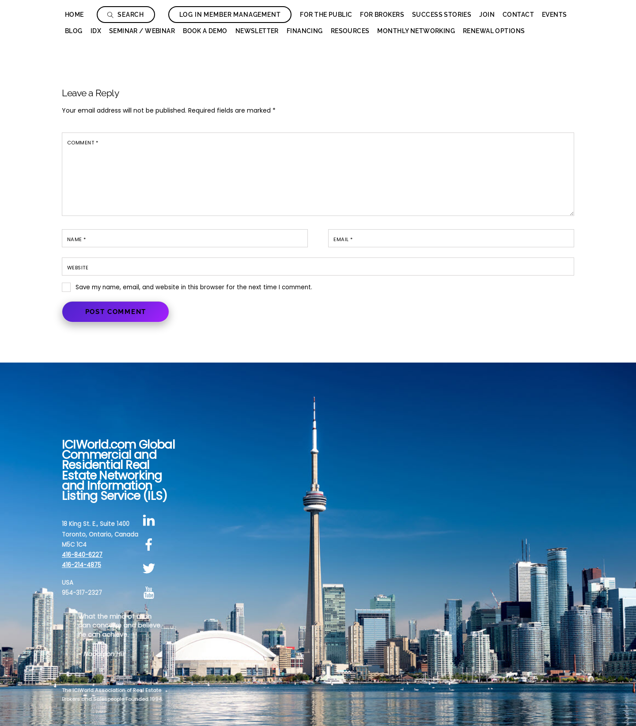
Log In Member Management (230, 14)
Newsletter (257, 30)
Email (342, 239)
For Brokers (382, 14)
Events (554, 14)
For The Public (326, 14)
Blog (74, 30)
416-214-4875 (81, 565)
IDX (96, 30)
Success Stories (441, 14)
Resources (350, 30)
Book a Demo (205, 30)
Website (77, 267)
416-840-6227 (82, 555)
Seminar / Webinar (142, 30)
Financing (305, 30)
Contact (518, 14)
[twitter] (150, 569)
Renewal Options (494, 30)
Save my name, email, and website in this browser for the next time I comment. (194, 287)
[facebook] (150, 545)
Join (487, 14)
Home (74, 14)
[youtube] (150, 593)
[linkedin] (150, 520)
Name (76, 239)
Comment (82, 142)
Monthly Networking (416, 30)
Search (125, 14)
